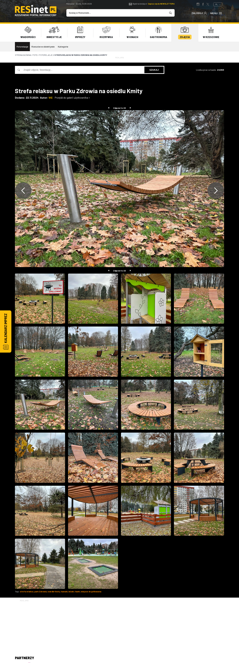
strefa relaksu (27, 590)
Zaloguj (199, 13)
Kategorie (63, 45)
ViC (51, 96)
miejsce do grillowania (91, 590)
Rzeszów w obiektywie (43, 45)
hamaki (64, 590)
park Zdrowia (40, 590)
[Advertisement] (119, 624)
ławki (77, 590)
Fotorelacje (22, 45)
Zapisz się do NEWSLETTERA (161, 3)
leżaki (71, 590)
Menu (216, 13)
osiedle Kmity (53, 590)
